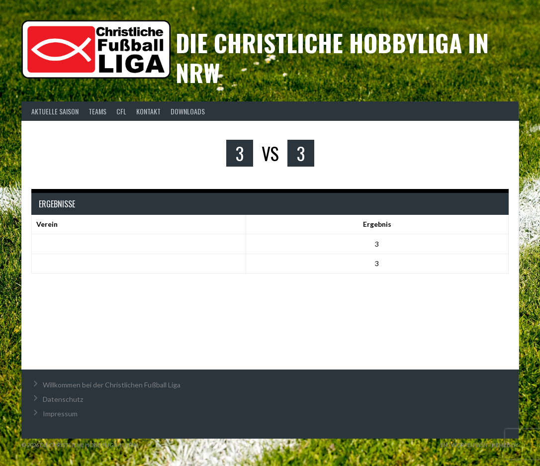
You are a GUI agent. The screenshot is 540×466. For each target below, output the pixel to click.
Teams (97, 111)
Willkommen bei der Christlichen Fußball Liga (111, 384)
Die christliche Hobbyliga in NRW (332, 57)
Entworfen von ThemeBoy (480, 445)
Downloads (188, 111)
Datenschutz (63, 399)
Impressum (60, 413)
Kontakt (148, 111)
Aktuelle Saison (55, 111)
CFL (121, 111)
